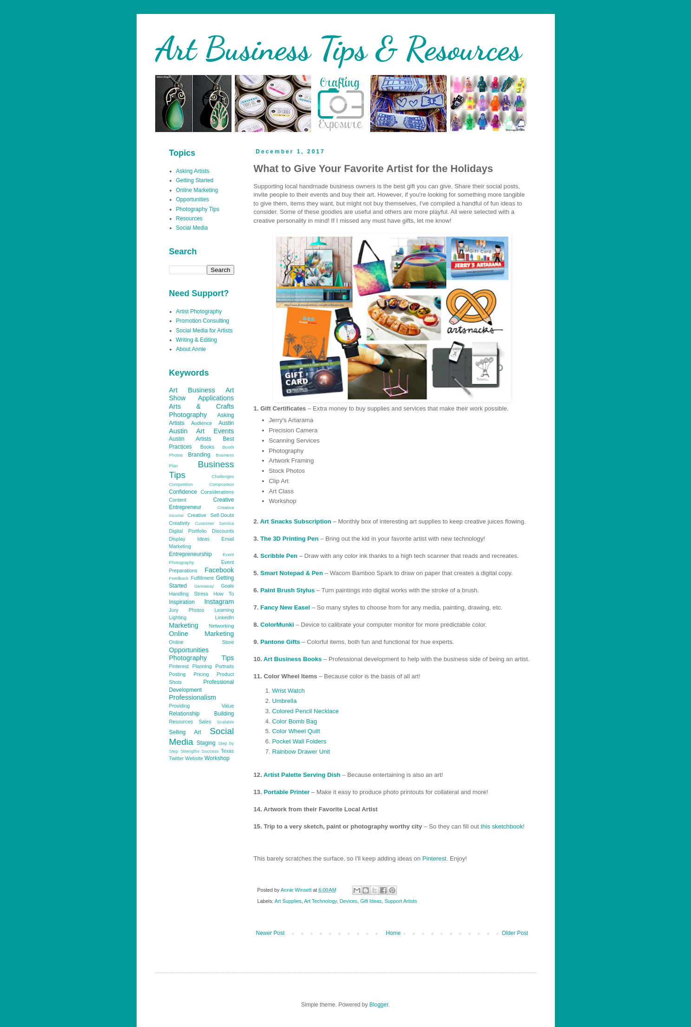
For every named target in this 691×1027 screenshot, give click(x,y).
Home (393, 933)
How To (223, 593)
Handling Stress (189, 593)
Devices (348, 901)
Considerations (217, 492)
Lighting (178, 617)
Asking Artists (193, 171)
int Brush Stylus (291, 590)
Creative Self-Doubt (210, 515)
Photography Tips (197, 209)
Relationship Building (201, 713)
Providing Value (201, 706)
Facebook (219, 570)
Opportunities (192, 199)
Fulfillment (202, 578)
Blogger (378, 1004)
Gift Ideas (371, 901)
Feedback (179, 578)
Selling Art (185, 732)
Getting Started (195, 180)
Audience (201, 423)
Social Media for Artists (204, 330)
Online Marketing (197, 190)
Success (210, 751)
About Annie (191, 349)
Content (178, 500)
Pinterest (434, 858)
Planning (202, 666)
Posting (177, 674)
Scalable (225, 721)
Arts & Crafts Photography (201, 410)
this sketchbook (501, 826)
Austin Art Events (201, 431)
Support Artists (400, 901)
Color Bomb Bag (294, 721)
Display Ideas (189, 539)
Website (194, 758)
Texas (227, 751)
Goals (227, 586)
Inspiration (182, 602)
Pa (264, 590)
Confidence (183, 492)
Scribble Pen (278, 555)
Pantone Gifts (280, 641)
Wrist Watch (288, 690)
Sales (204, 721)
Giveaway (204, 586)
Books (207, 447)
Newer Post (270, 933)
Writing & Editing (196, 340)
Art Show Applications (201, 394)
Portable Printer (287, 791)
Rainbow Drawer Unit (301, 751)
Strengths (189, 751)
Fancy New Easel (285, 607)
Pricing (201, 674)
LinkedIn (224, 617)
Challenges (222, 476)
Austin (226, 423)
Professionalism (193, 697)
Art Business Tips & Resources (338, 48)
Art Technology (320, 901)
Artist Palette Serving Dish (302, 774)
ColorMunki (277, 624)
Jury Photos (186, 610)
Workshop (217, 758)
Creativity (179, 523)
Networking (221, 626)
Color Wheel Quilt (296, 731)
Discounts (223, 531)
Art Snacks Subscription (295, 521)
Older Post (515, 933)
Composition (221, 484)
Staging (206, 743)
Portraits (224, 666)
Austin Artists (190, 439)
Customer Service (214, 523)
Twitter (176, 758)
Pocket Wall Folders (299, 741)
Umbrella (284, 700)
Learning (224, 610)
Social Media (192, 228)
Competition (181, 484)
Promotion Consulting (203, 321)
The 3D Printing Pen (289, 538)
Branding (199, 454)
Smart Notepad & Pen (291, 573)
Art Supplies (288, 901)
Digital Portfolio (188, 531)
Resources (189, 218)
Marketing (183, 625)
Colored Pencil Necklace (305, 711)
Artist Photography (199, 311)
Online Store (201, 642)
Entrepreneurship (190, 554)
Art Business (192, 390)
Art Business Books (292, 659)
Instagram (219, 601)
